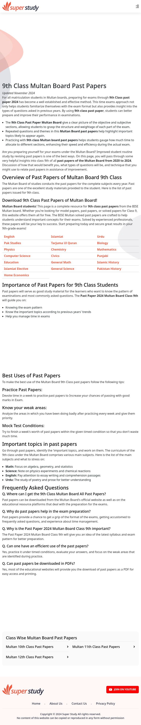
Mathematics (106, 249)
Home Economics (16, 275)
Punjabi (102, 256)
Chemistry (58, 249)
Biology (102, 243)
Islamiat (57, 237)
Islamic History (108, 262)
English (9, 237)
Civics (55, 256)
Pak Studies (12, 243)
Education (11, 262)
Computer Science (17, 256)
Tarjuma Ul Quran (64, 243)
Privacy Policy (105, 704)
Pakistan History (109, 269)
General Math (61, 262)
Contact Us (79, 704)
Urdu (100, 237)
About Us (56, 704)
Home (36, 704)
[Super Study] (20, 6)
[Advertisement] (70, 56)
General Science (62, 269)
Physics (9, 249)
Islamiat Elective (16, 269)
